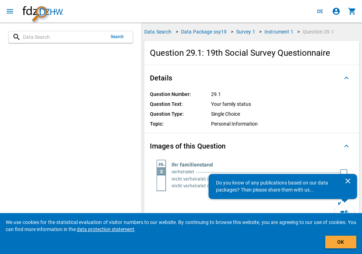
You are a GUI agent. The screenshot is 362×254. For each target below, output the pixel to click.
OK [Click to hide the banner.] (340, 242)
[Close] (348, 181)
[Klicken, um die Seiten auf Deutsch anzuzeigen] (320, 11)
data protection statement (105, 229)
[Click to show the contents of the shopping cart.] (352, 11)
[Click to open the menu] (10, 11)
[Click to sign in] (336, 11)
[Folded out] (346, 78)
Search (117, 36)
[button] (252, 78)
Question (318, 32)
